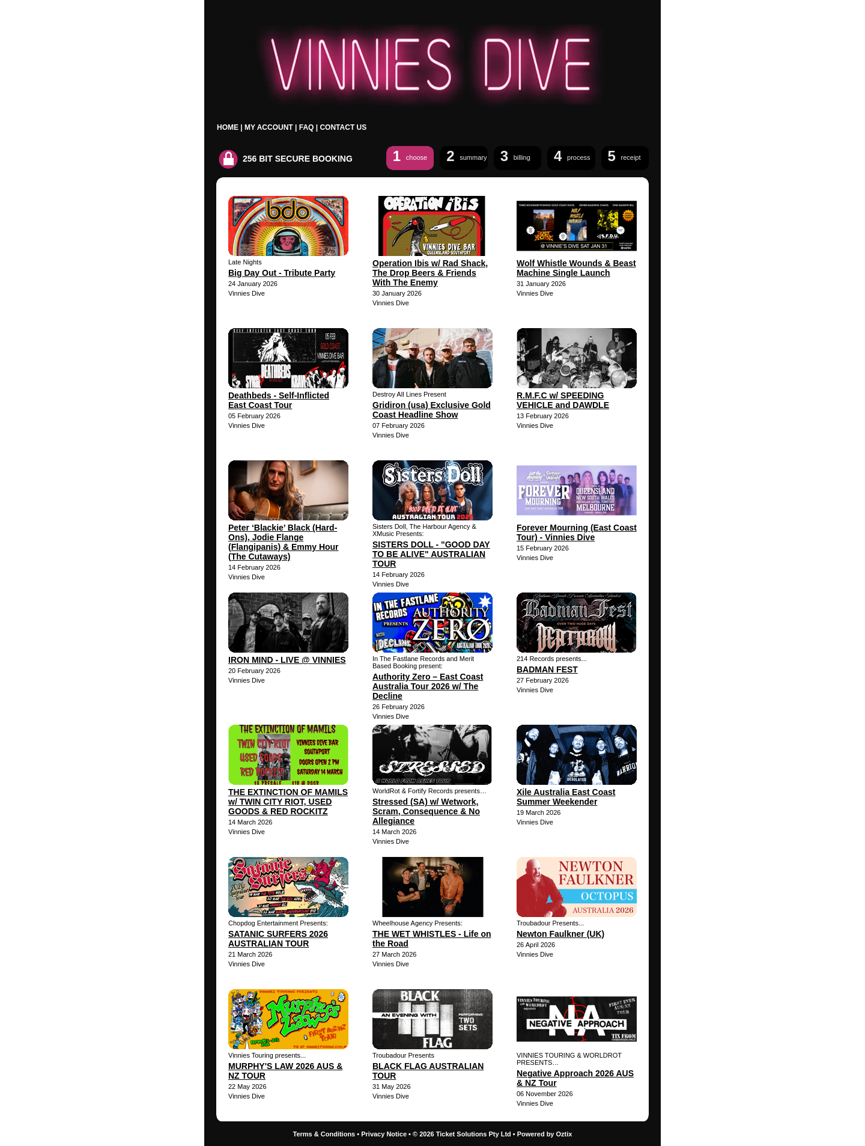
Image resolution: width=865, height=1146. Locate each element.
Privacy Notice (384, 1134)
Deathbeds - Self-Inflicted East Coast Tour (278, 400)
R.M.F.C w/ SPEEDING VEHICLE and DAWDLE (563, 400)
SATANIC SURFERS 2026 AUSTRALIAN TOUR (278, 938)
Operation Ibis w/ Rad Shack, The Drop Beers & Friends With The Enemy (430, 272)
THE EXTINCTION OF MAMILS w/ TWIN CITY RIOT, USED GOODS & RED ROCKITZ (288, 801)
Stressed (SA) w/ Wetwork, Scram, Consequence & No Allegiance (426, 811)
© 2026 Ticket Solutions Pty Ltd (462, 1134)
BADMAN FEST (547, 669)
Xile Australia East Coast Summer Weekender (566, 796)
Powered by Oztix (544, 1134)
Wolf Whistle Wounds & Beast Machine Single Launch (576, 268)
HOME (227, 127)
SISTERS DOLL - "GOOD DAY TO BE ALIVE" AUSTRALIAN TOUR (431, 554)
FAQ (306, 127)
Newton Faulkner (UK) (560, 934)
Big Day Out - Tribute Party (281, 273)
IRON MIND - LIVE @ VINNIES (287, 660)
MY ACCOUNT (268, 127)
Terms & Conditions (324, 1134)
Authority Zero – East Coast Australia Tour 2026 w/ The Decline (427, 686)
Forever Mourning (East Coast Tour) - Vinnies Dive (577, 532)
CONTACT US (343, 127)
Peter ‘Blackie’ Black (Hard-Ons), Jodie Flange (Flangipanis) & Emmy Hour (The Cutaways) (283, 542)
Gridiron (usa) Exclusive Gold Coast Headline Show (431, 409)
